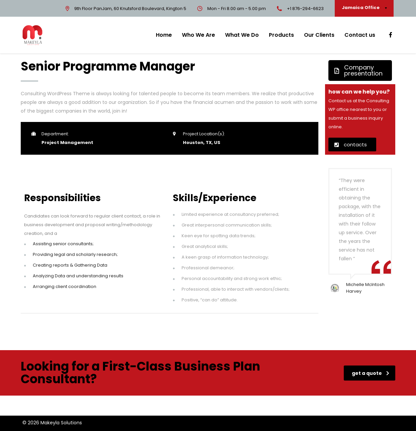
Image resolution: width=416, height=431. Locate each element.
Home (164, 35)
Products (281, 35)
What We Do (242, 35)
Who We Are (198, 35)
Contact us (359, 35)
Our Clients (319, 35)
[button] (360, 70)
